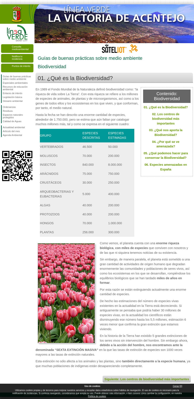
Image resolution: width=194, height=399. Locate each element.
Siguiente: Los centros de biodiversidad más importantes (146, 379)
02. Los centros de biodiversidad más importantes (165, 118)
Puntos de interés (21, 66)
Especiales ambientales (15, 83)
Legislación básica (12, 97)
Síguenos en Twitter (10, 144)
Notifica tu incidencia (17, 57)
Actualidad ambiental (14, 127)
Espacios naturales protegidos (13, 116)
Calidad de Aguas (12, 121)
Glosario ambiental (13, 101)
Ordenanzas (9, 107)
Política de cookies (97, 396)
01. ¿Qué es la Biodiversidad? (166, 107)
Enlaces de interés (12, 93)
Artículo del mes (11, 131)
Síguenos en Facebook (3, 144)
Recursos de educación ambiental (15, 88)
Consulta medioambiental (20, 47)
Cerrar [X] (177, 386)
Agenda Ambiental (12, 135)
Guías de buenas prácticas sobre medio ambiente (17, 77)
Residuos (8, 111)
